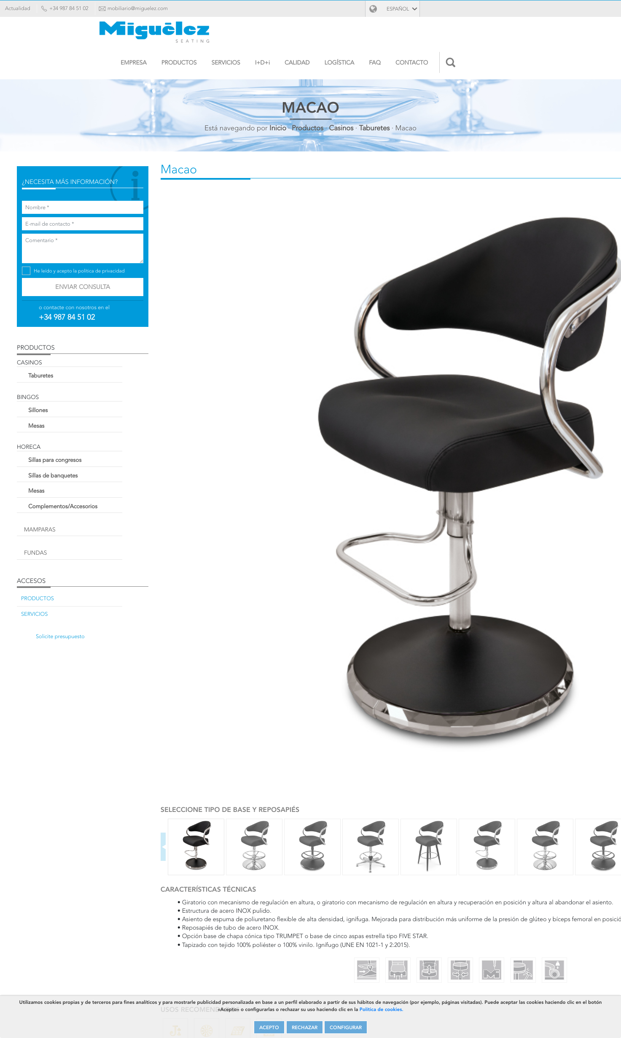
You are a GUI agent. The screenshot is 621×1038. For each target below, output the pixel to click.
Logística (479, 34)
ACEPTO (266, 1020)
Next (368, 427)
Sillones (69, 402)
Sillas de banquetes (84, 468)
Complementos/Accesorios (94, 499)
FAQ (514, 34)
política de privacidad (133, 264)
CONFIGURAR (348, 1020)
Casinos (341, 100)
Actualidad (34, 8)
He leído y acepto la (110, 264)
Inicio (277, 100)
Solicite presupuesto (91, 629)
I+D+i (401, 34)
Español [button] (579, 9)
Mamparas (71, 522)
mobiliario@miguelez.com (154, 8)
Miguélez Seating (88, 36)
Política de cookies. (436, 1001)
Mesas (68, 418)
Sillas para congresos (86, 452)
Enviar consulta (107, 279)
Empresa (273, 34)
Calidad (436, 34)
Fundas (67, 545)
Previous (185, 427)
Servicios (365, 34)
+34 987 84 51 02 (85, 8)
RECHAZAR (303, 1020)
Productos (318, 34)
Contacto (551, 34)
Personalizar (228, 669)
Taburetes (374, 100)
